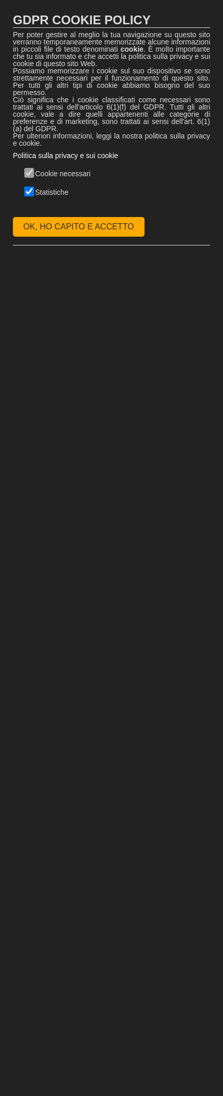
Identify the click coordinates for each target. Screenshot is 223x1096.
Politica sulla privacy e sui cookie (65, 155)
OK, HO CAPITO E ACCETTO (78, 226)
